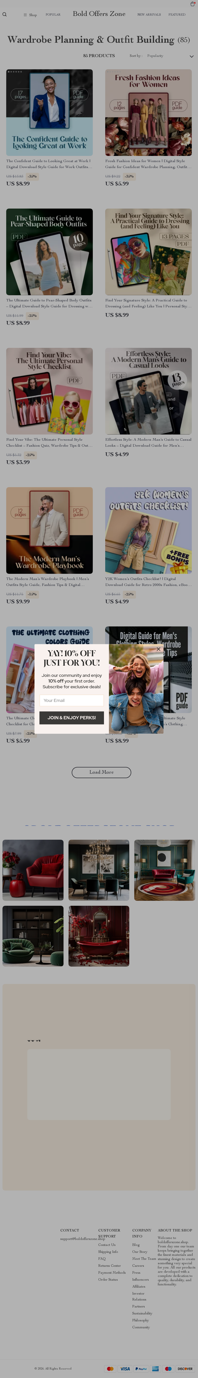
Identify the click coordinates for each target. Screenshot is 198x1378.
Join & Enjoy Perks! (72, 718)
